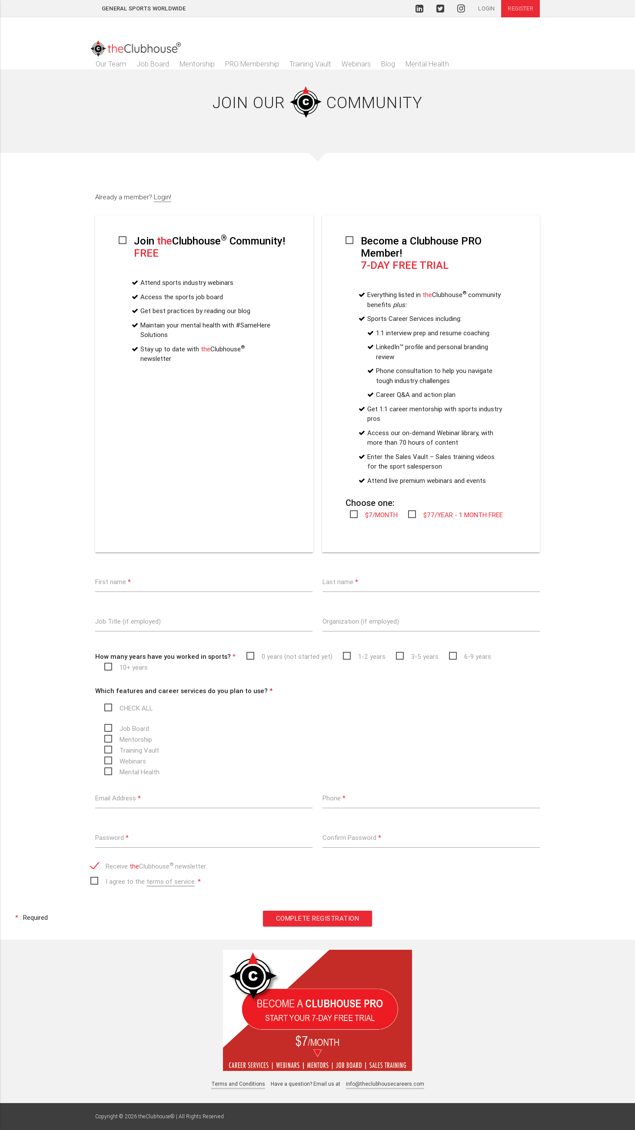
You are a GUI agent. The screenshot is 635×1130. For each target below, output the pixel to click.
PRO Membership (252, 64)
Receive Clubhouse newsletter (156, 865)
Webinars (356, 64)
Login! (162, 197)
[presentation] (388, 878)
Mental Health (427, 64)
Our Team (111, 64)
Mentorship (197, 64)
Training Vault (310, 64)
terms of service (170, 881)
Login (486, 8)
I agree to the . (153, 882)
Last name (340, 582)
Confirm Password (351, 837)
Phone (334, 798)
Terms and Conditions (238, 1083)
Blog (388, 64)
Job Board (152, 64)
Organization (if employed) (360, 621)
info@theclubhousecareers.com (385, 1083)
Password (112, 837)
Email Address (118, 798)
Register (520, 8)
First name (113, 582)
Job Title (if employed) (128, 621)
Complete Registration (317, 918)
